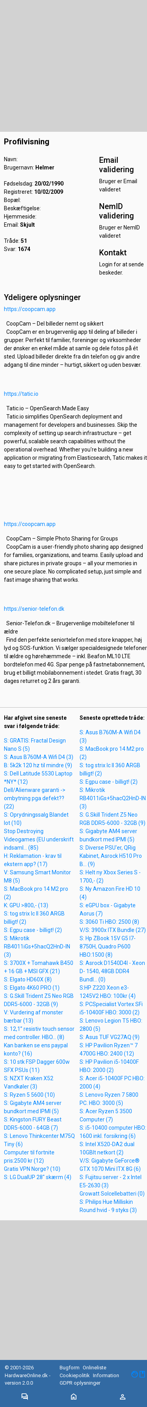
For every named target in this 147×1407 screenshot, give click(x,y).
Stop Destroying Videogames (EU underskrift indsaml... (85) (39, 839)
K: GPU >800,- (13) (26, 905)
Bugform (70, 1368)
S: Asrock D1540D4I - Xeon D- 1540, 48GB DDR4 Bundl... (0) (112, 971)
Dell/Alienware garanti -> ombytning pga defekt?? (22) (34, 798)
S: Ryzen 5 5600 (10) (29, 1095)
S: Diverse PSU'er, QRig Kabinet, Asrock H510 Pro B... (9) (111, 856)
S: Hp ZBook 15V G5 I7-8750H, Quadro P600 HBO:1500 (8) (108, 946)
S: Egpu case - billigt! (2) (33, 930)
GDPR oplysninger (80, 1383)
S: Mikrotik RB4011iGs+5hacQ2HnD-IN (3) (37, 946)
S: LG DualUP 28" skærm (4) (37, 1177)
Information (106, 1375)
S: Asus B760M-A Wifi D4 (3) (38, 757)
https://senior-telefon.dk (34, 609)
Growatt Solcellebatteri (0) (112, 1193)
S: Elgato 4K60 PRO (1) (32, 988)
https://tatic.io (21, 394)
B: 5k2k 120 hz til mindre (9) (38, 765)
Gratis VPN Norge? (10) (32, 1169)
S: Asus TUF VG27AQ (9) (110, 1037)
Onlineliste (94, 1368)
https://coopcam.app (30, 309)
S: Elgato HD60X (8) (28, 979)
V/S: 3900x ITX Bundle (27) (113, 930)
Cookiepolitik (75, 1375)
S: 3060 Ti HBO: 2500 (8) (109, 922)
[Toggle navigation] (25, 1397)
